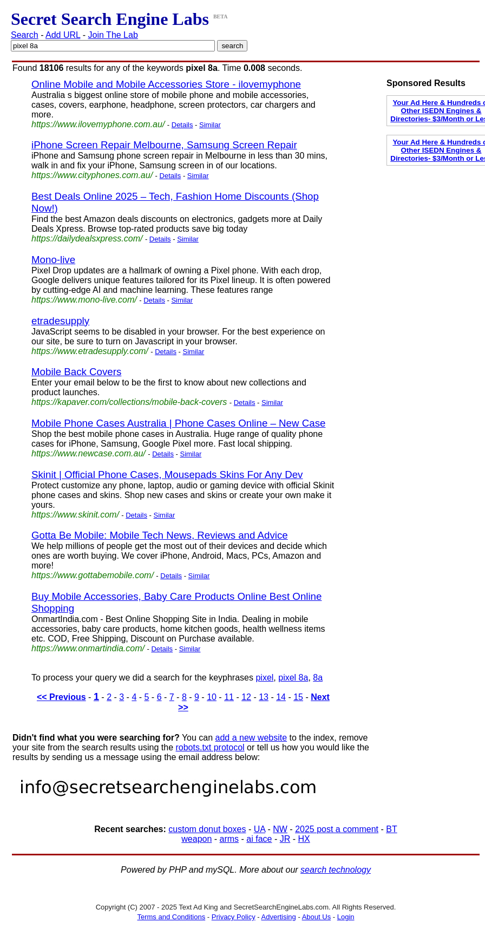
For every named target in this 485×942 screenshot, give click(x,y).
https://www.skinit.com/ (75, 514)
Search (24, 35)
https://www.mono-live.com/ (84, 299)
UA (259, 829)
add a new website (251, 737)
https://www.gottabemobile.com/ (92, 575)
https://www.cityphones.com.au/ (92, 175)
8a (318, 677)
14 (281, 697)
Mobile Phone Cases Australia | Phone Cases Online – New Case (178, 423)
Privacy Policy (233, 917)
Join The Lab (113, 35)
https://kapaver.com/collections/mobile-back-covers (129, 402)
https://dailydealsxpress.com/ (86, 238)
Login (346, 917)
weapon (196, 838)
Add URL (62, 35)
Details (182, 125)
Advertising (278, 917)
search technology (335, 869)
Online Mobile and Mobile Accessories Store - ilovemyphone (166, 84)
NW (280, 829)
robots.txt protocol (209, 747)
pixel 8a (293, 677)
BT (391, 829)
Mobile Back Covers (76, 371)
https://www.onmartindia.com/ (88, 648)
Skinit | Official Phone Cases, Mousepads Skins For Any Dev (167, 474)
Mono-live (53, 259)
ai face (259, 838)
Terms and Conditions (171, 917)
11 (229, 697)
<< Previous (61, 697)
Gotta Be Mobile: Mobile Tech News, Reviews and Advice (159, 535)
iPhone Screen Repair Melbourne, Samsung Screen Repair (164, 145)
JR (285, 838)
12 (246, 697)
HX (304, 838)
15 (298, 697)
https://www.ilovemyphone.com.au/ (98, 124)
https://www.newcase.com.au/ (88, 453)
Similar (210, 125)
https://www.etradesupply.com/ (89, 351)
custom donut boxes (207, 829)
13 (263, 697)
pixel (264, 677)
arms (229, 838)
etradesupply (60, 320)
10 (212, 697)
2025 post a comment (336, 829)
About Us (316, 917)
